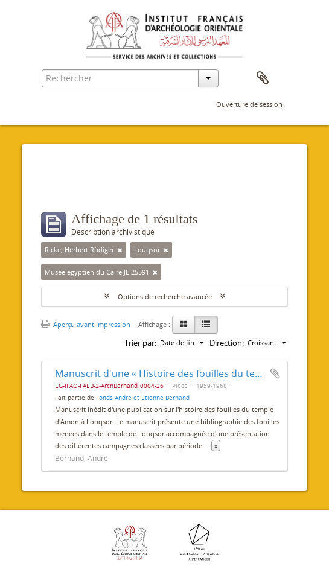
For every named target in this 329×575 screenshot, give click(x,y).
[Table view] (206, 325)
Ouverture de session (249, 104)
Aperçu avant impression (85, 324)
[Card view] (183, 325)
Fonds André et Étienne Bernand (143, 397)
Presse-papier (263, 78)
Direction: (226, 342)
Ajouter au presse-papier (275, 373)
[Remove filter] (120, 250)
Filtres (67, 187)
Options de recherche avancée (165, 296)
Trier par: (140, 342)
